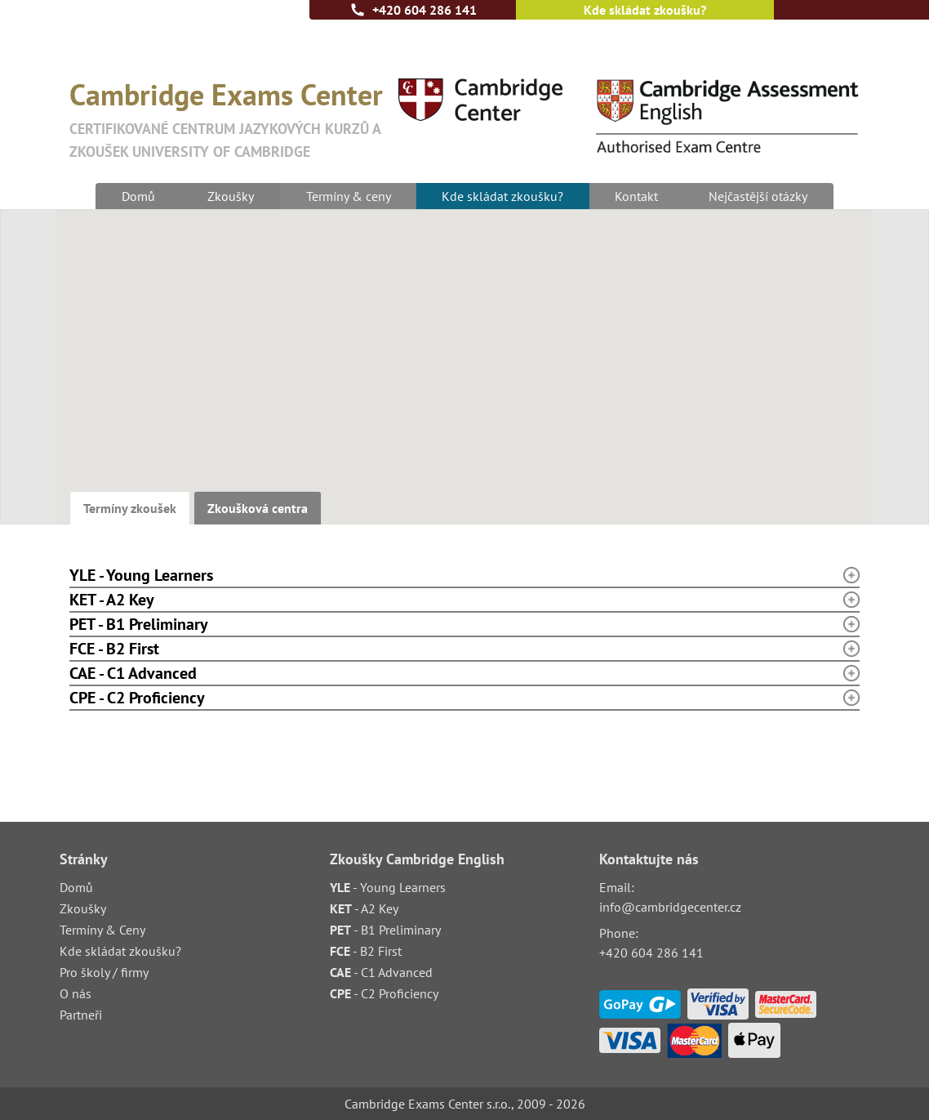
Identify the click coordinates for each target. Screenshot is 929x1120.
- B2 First (366, 951)
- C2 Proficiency (384, 993)
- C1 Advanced (381, 972)
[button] (559, 414)
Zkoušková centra (257, 508)
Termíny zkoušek (129, 508)
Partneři (81, 1014)
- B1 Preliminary (385, 929)
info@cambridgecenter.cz (670, 907)
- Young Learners (388, 887)
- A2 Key (364, 908)
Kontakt (637, 196)
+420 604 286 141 (424, 10)
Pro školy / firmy (104, 972)
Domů (136, 196)
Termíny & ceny (346, 196)
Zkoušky (229, 196)
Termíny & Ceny (102, 929)
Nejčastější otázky (760, 196)
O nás (75, 993)
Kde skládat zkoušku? (645, 10)
